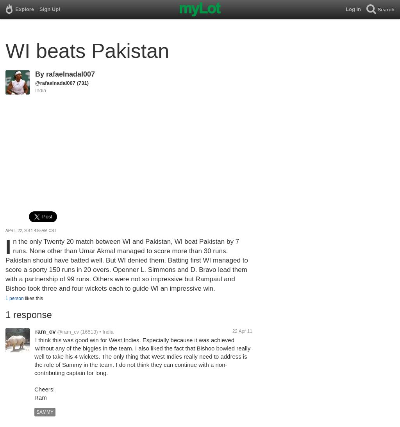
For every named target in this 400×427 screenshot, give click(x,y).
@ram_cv (68, 332)
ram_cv (45, 331)
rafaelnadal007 (70, 74)
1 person (14, 298)
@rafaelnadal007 (55, 83)
